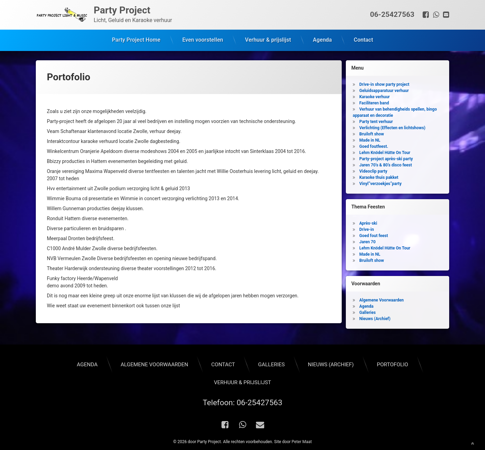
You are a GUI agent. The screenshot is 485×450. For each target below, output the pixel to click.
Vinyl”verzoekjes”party (380, 182)
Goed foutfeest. (373, 145)
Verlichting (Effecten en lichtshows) (392, 126)
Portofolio (392, 363)
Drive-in (366, 228)
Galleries (367, 311)
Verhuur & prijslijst (268, 40)
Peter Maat (302, 440)
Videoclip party (373, 170)
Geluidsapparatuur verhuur (384, 89)
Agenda (322, 40)
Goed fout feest (373, 234)
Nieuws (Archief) (374, 317)
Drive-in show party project (384, 83)
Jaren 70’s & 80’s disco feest (385, 164)
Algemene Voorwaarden (381, 299)
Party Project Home (136, 40)
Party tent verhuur (376, 120)
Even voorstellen (202, 40)
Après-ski (368, 222)
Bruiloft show (371, 133)
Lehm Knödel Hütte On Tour (384, 151)
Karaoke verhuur (374, 95)
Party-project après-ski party (386, 157)
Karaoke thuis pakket (378, 176)
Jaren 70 (367, 240)
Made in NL (369, 139)
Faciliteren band (374, 102)
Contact (363, 40)
